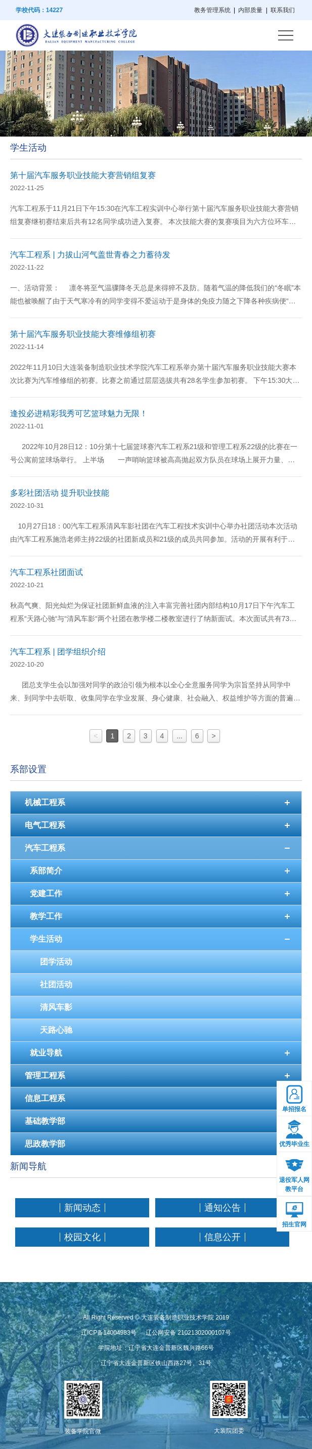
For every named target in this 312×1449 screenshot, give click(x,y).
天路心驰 (56, 1030)
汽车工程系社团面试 (46, 572)
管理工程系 (45, 1075)
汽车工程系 (45, 848)
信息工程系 (45, 1098)
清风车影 (56, 1007)
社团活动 (56, 984)
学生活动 (46, 939)
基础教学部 (45, 1121)
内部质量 (250, 10)
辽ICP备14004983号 (108, 1332)
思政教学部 (45, 1143)
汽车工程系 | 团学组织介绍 (58, 651)
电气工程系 (45, 825)
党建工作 (46, 893)
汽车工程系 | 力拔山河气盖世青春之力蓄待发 (90, 254)
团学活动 (56, 961)
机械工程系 (45, 802)
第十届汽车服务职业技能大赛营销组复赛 (83, 175)
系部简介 (46, 870)
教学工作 (46, 916)
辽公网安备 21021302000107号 (188, 1332)
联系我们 (283, 10)
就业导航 (46, 1052)
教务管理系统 (212, 10)
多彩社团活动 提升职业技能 (59, 493)
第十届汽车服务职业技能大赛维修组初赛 (83, 334)
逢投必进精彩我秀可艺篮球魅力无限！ (79, 413)
